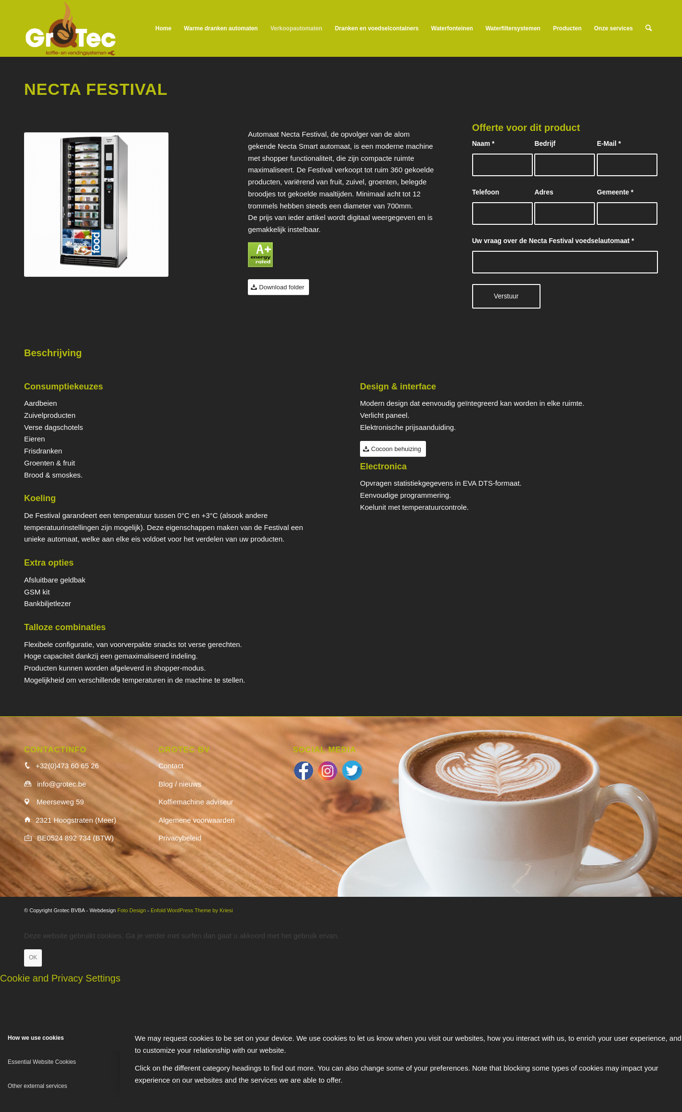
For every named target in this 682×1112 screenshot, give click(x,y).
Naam (483, 143)
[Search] (648, 28)
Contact (170, 766)
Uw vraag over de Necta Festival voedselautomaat (553, 241)
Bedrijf (544, 143)
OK (33, 957)
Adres (543, 192)
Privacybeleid (179, 838)
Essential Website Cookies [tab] (42, 1062)
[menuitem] (163, 28)
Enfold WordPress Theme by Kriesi (192, 910)
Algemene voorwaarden (196, 820)
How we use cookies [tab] (36, 1037)
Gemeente (615, 192)
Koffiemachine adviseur (195, 802)
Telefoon (485, 192)
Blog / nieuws (179, 784)
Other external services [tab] (37, 1086)
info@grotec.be (61, 784)
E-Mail (609, 143)
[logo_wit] (70, 28)
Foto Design (131, 910)
